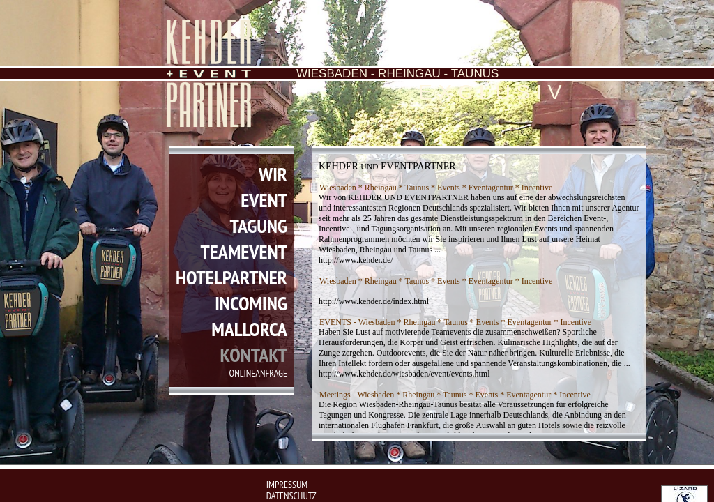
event (264, 200)
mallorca (249, 329)
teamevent (243, 251)
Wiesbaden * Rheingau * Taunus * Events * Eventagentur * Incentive (435, 187)
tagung (258, 225)
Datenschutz (291, 495)
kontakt (253, 354)
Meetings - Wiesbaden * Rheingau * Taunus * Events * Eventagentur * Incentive (455, 395)
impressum (286, 484)
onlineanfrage (258, 373)
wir (273, 174)
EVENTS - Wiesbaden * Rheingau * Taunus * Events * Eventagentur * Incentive (455, 322)
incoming (251, 303)
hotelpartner (231, 277)
